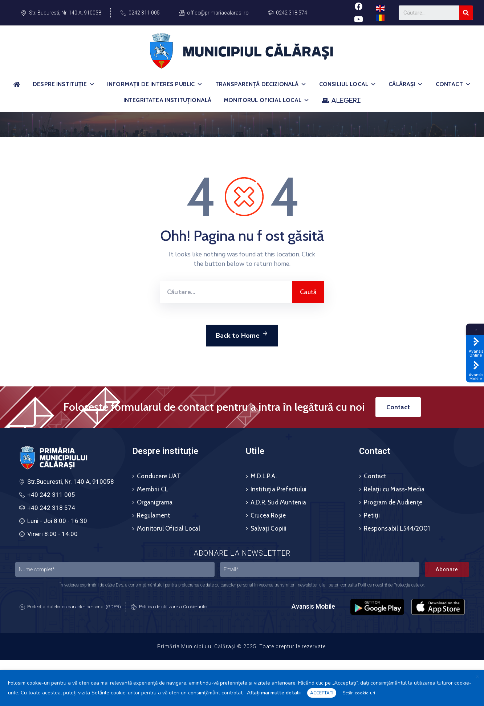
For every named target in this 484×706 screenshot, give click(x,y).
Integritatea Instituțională (167, 100)
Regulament (153, 515)
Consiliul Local (348, 84)
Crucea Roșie (268, 515)
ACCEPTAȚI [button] (321, 693)
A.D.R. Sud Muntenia (278, 502)
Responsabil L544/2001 (397, 528)
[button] (92, 84)
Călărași (406, 84)
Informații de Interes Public (155, 84)
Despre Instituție (64, 84)
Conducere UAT (159, 476)
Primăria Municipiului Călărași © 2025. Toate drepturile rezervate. (242, 646)
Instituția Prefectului (278, 489)
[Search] (466, 12)
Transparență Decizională (261, 84)
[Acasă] (17, 87)
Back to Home (242, 334)
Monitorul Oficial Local (266, 100)
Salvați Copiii (269, 528)
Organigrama (154, 502)
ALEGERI (346, 100)
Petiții (372, 515)
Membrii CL (152, 489)
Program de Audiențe (393, 502)
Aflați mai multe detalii (274, 692)
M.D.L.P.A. (264, 476)
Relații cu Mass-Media (394, 489)
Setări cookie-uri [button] (359, 693)
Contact (453, 84)
